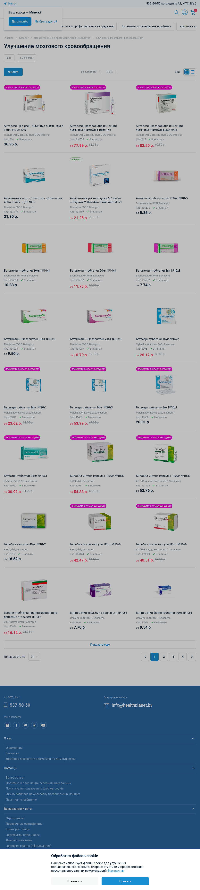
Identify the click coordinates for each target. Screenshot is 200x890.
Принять (125, 881)
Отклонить (74, 881)
